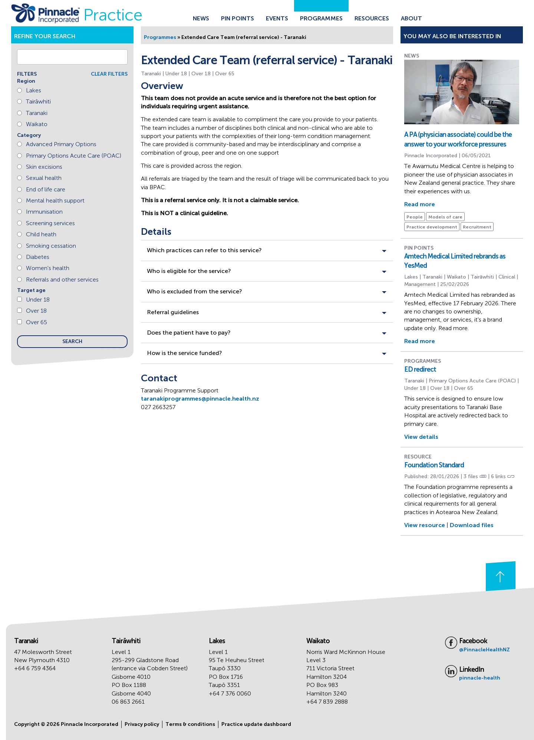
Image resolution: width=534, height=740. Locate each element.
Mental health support (55, 200)
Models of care (445, 217)
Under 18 (38, 299)
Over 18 (36, 310)
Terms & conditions (190, 724)
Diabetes (37, 256)
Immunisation (44, 211)
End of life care (45, 189)
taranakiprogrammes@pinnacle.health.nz (200, 398)
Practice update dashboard (256, 724)
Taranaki (36, 112)
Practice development (431, 227)
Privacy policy (142, 724)
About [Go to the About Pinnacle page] (411, 18)
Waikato (36, 124)
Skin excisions (44, 166)
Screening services (50, 223)
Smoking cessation (51, 245)
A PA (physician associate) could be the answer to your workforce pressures (458, 139)
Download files (472, 525)
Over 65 (36, 322)
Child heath (41, 234)
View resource (424, 525)
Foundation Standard (434, 465)
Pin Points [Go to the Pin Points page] (237, 18)
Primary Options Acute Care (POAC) (73, 155)
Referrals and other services (62, 279)
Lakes (33, 90)
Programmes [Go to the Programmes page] (321, 18)
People (414, 217)
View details (421, 436)
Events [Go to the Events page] (277, 18)
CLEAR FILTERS (109, 74)
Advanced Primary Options (61, 144)
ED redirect (420, 369)
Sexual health (44, 177)
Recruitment (477, 227)
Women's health (47, 268)
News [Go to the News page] (201, 18)
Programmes (160, 37)
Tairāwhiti (38, 101)
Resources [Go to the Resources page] (372, 18)
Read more (419, 204)
